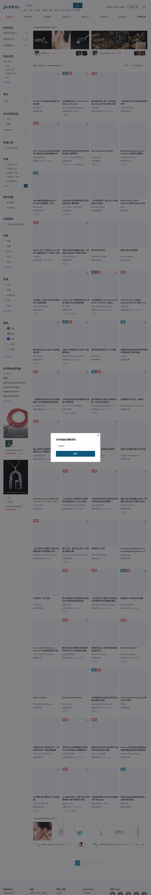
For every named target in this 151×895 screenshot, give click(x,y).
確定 (75, 454)
